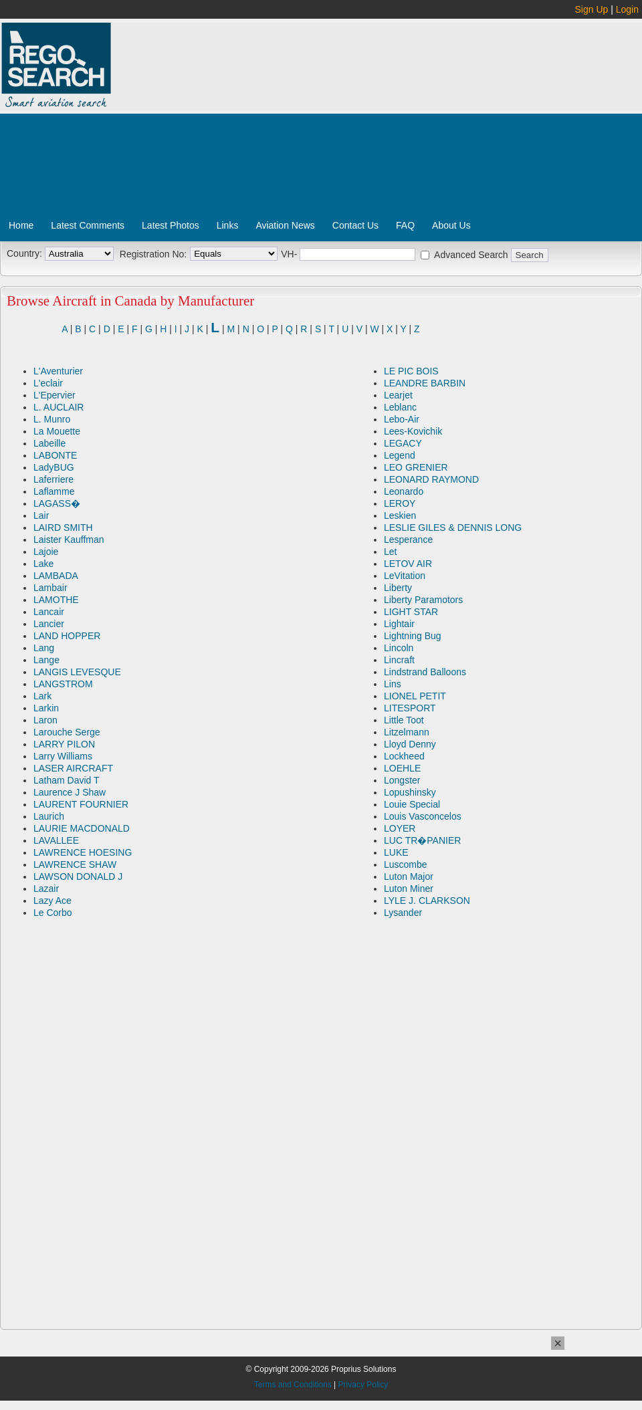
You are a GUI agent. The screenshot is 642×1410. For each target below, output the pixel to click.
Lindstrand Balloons (425, 672)
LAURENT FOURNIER (80, 804)
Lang (43, 647)
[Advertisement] (373, 122)
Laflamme (53, 491)
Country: (24, 253)
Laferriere (53, 479)
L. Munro (51, 419)
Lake (43, 563)
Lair (41, 515)
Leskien (400, 515)
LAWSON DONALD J (77, 876)
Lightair (399, 623)
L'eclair (48, 383)
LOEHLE (402, 768)
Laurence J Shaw (69, 792)
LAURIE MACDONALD (81, 828)
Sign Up (592, 9)
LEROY (399, 503)
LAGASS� (56, 503)
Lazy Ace (52, 900)
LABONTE (55, 455)
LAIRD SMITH (63, 527)
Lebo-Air (401, 419)
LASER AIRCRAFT (73, 768)
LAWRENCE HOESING (82, 852)
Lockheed (404, 756)
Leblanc (400, 407)
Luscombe (405, 864)
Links (228, 225)
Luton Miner (408, 888)
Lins (392, 684)
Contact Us (355, 225)
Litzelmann (406, 732)
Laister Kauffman (68, 539)
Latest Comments (87, 225)
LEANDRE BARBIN (424, 383)
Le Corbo (52, 912)
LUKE (396, 852)
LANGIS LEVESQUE (77, 672)
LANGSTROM (63, 684)
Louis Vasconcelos (422, 816)
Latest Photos (170, 225)
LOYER (399, 828)
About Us (451, 225)
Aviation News (284, 225)
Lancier (48, 623)
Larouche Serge (66, 732)
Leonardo (403, 491)
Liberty (398, 587)
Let (390, 551)
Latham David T (66, 780)
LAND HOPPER (66, 635)
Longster (402, 780)
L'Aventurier (58, 371)
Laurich (48, 816)
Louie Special (412, 804)
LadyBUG (53, 467)
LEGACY (403, 443)
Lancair (48, 611)
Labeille (49, 443)
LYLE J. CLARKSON (427, 900)
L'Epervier (54, 395)
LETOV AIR (408, 563)
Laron (45, 720)
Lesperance (408, 539)
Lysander (403, 912)
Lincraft (399, 660)
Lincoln (398, 647)
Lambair (50, 587)
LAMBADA (55, 575)
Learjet (398, 395)
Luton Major (408, 876)
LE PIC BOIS (411, 371)
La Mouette (56, 431)
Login (627, 9)
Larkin (46, 708)
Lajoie (45, 551)
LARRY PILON (64, 744)
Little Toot (404, 720)
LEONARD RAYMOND (431, 479)
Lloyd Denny (410, 744)
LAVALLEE (56, 840)
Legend (399, 455)
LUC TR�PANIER (422, 840)
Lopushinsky (410, 792)
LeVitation (404, 575)
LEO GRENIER (416, 467)
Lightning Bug (412, 635)
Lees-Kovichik (413, 431)
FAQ (405, 225)
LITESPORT (410, 708)
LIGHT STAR (411, 611)
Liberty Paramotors (423, 599)
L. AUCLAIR (58, 407)
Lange (46, 660)
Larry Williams (62, 756)
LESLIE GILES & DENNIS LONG (453, 527)
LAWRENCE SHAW (74, 864)
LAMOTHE (56, 599)
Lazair (46, 888)
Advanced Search (471, 254)
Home (21, 225)
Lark (42, 696)
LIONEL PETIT (415, 696)
